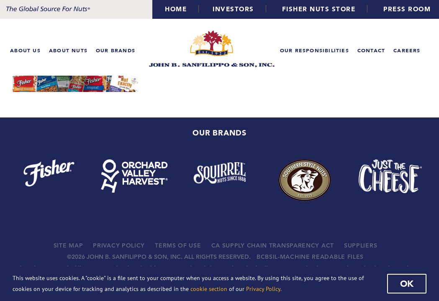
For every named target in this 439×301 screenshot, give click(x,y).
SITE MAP (68, 245)
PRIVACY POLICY (119, 245)
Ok (406, 283)
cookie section (208, 289)
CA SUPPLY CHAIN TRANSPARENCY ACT (272, 245)
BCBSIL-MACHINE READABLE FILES (310, 256)
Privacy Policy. (264, 289)
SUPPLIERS (360, 245)
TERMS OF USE (178, 245)
